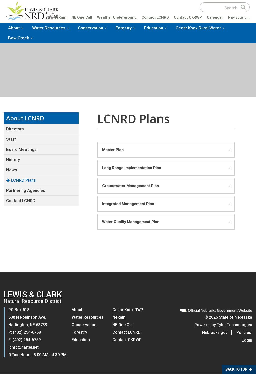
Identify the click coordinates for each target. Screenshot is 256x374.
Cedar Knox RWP (127, 310)
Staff (11, 139)
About (15, 28)
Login (247, 340)
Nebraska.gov (216, 332)
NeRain (60, 18)
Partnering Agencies (25, 190)
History (13, 159)
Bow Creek (20, 38)
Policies (245, 332)
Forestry (125, 28)
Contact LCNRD (155, 18)
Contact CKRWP (188, 18)
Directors (15, 129)
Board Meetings (21, 149)
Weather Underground (117, 18)
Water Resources (50, 28)
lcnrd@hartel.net (23, 347)
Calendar (215, 18)
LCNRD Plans (23, 180)
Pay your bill (239, 18)
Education (155, 28)
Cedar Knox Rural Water (200, 28)
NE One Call (82, 18)
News (11, 170)
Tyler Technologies (234, 324)
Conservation (92, 28)
